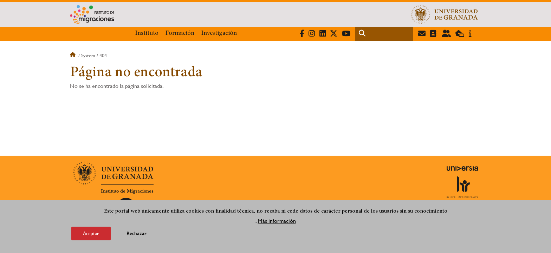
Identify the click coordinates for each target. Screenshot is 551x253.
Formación (180, 33)
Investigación (219, 33)
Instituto (146, 33)
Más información (277, 221)
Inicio (73, 55)
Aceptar (91, 234)
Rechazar (137, 234)
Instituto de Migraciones (127, 191)
